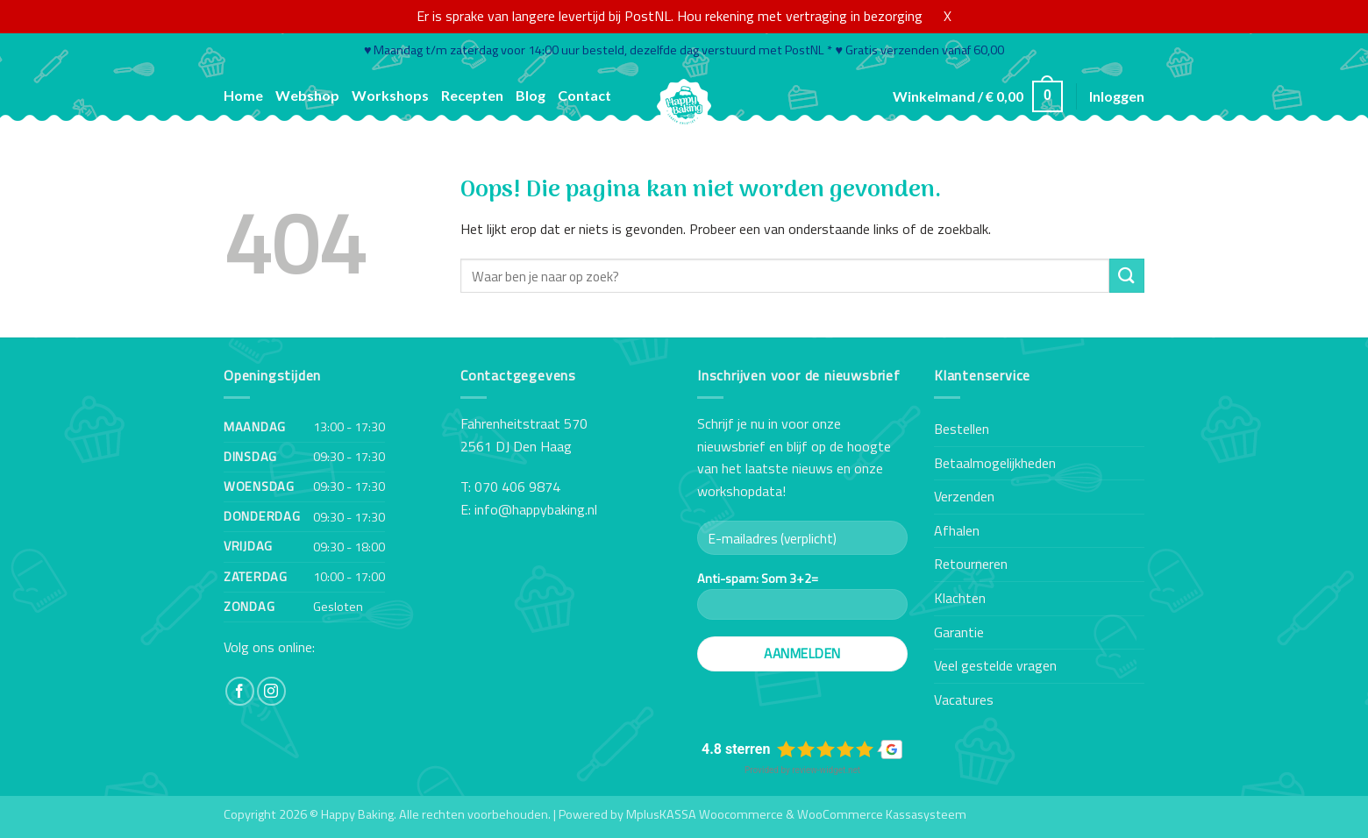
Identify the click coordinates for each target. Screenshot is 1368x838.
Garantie (959, 632)
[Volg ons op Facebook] (239, 691)
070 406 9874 (517, 486)
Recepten (472, 95)
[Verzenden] (1126, 276)
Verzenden (964, 496)
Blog (530, 95)
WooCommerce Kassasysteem (881, 814)
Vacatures (964, 699)
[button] (978, 96)
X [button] (947, 15)
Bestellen (961, 428)
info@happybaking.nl (535, 509)
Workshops (390, 95)
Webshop (307, 95)
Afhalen (957, 530)
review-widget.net (826, 770)
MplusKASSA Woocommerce (704, 814)
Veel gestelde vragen (995, 665)
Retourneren (971, 563)
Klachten (960, 597)
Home (243, 95)
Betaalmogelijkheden (995, 462)
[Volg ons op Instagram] (271, 691)
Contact (584, 95)
